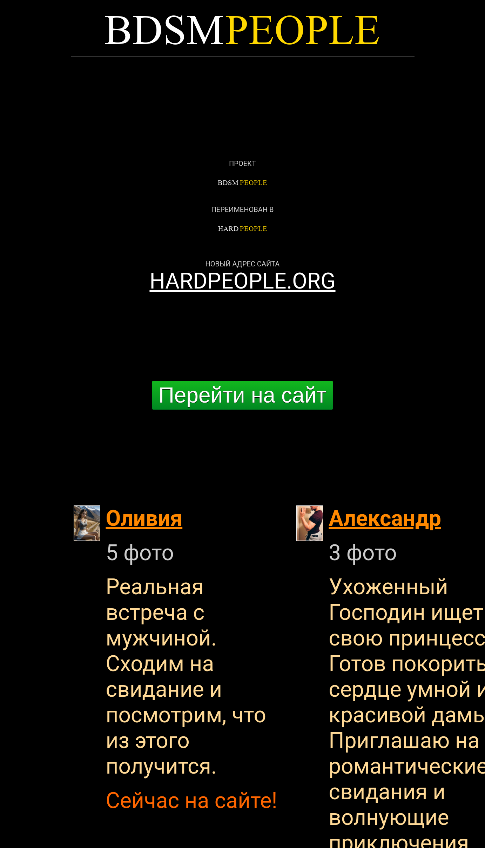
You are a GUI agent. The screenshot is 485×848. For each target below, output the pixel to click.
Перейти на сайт (242, 395)
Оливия (144, 518)
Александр (385, 518)
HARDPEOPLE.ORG (242, 281)
